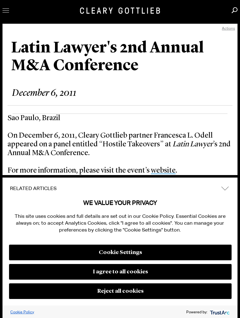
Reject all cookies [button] (120, 291)
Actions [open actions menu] (228, 28)
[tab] (120, 188)
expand (225, 189)
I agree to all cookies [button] (120, 272)
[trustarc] (219, 312)
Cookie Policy (22, 312)
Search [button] (235, 10)
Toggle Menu (5, 10)
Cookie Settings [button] (120, 252)
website (163, 170)
